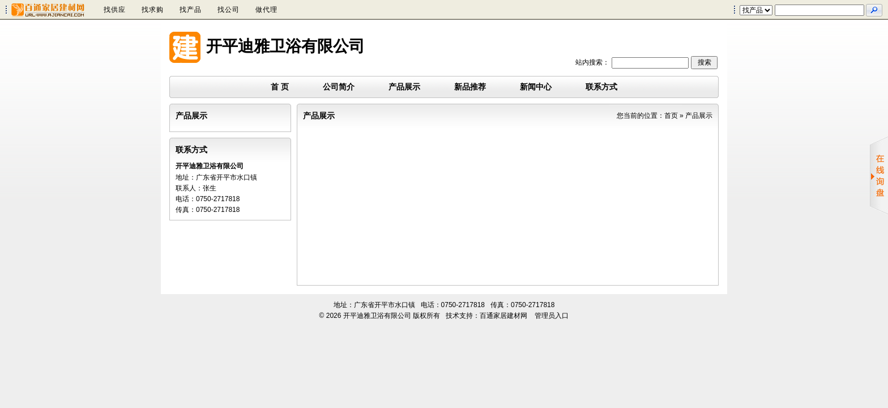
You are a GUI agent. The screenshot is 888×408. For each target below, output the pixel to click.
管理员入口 (552, 316)
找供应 (115, 10)
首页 (671, 116)
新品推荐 (470, 86)
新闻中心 (536, 86)
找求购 (153, 10)
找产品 (191, 10)
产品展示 (404, 86)
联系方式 (601, 86)
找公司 (228, 10)
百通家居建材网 (503, 316)
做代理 (266, 10)
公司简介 (339, 86)
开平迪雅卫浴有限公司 (285, 46)
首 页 (280, 86)
